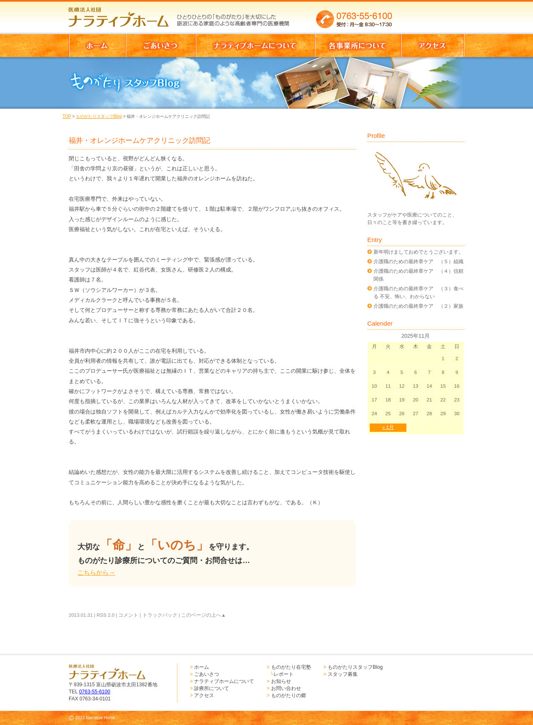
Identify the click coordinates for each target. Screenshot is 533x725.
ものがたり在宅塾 (291, 667)
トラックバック (159, 615)
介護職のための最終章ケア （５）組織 (418, 261)
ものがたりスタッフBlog (99, 116)
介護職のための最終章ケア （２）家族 (418, 306)
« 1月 (388, 427)
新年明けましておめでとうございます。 (418, 251)
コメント (128, 615)
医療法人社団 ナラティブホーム (122, 14)
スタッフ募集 (343, 674)
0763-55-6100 (94, 692)
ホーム (201, 667)
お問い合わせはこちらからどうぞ (432, 14)
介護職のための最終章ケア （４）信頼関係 (418, 275)
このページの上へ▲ (203, 615)
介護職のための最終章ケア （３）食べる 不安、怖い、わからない (418, 292)
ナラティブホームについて (224, 681)
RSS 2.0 (106, 615)
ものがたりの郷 (288, 695)
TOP (66, 116)
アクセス (204, 695)
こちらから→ (96, 572)
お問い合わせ (286, 688)
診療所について (211, 688)
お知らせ (281, 681)
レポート (284, 674)
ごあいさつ (206, 674)
